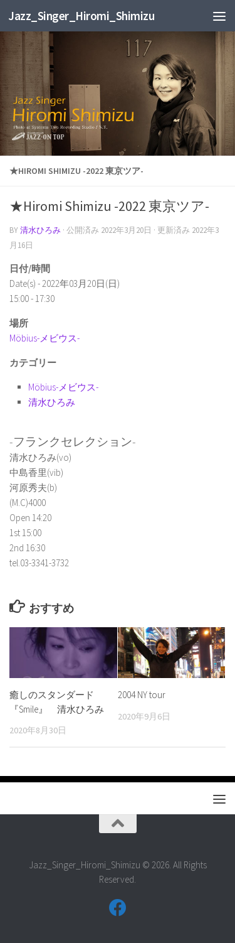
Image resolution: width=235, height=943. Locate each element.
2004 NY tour (141, 695)
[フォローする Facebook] (118, 908)
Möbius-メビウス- (44, 338)
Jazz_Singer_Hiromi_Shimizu (81, 15)
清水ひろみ (40, 230)
